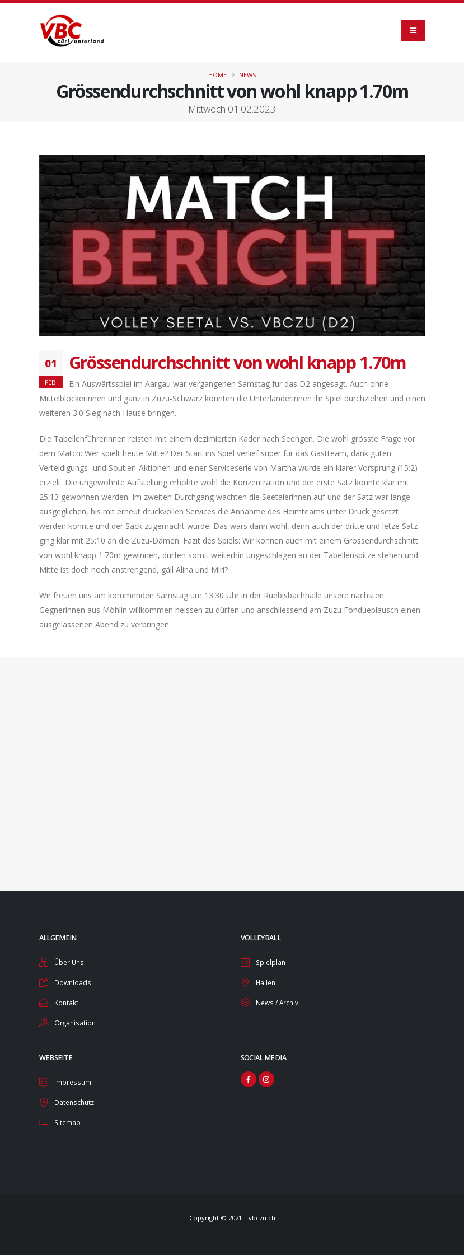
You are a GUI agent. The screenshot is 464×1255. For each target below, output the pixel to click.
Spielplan (271, 962)
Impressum (73, 1079)
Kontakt (66, 1001)
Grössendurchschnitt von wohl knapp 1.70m (237, 362)
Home (217, 75)
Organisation (75, 1020)
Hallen (266, 981)
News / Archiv (278, 1001)
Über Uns (70, 962)
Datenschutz (75, 1099)
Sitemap (68, 1118)
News (247, 75)
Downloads (73, 981)
